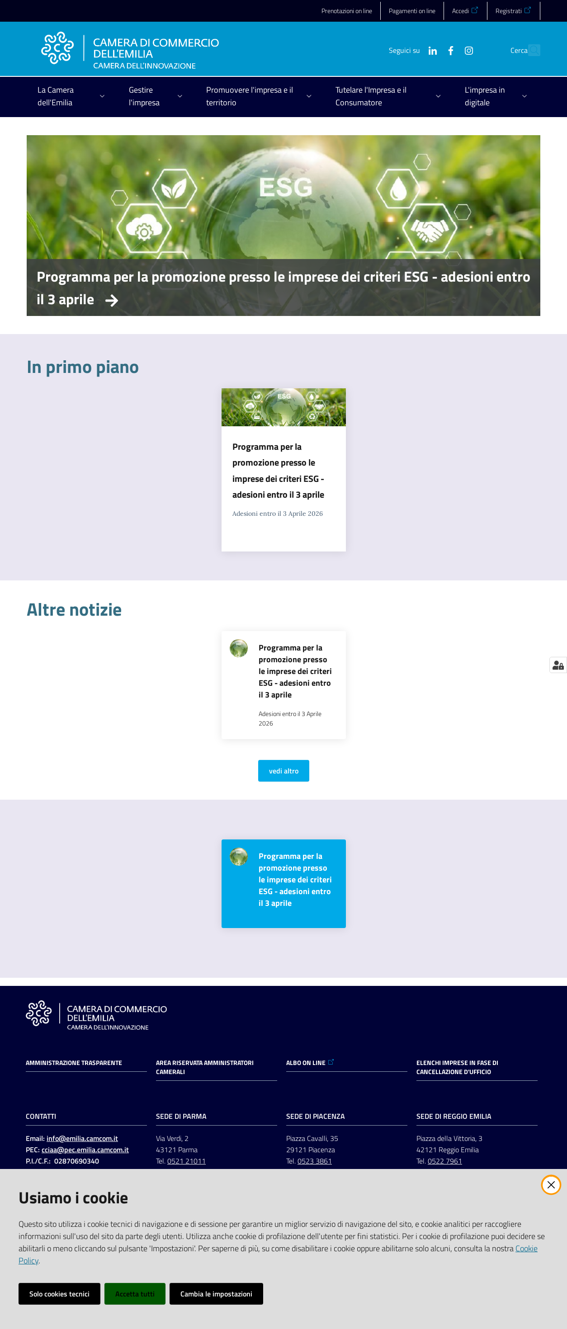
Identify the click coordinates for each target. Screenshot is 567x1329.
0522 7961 (445, 1160)
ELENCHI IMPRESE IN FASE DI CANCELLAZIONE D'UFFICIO (457, 1067)
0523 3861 (315, 1160)
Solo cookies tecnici (59, 1293)
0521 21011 (186, 1160)
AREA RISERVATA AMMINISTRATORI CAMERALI (205, 1067)
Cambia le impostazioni (216, 1293)
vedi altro (283, 770)
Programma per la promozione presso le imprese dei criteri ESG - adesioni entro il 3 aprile (283, 287)
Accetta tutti (135, 1293)
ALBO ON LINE (310, 1062)
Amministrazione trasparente (74, 1062)
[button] (529, 50)
